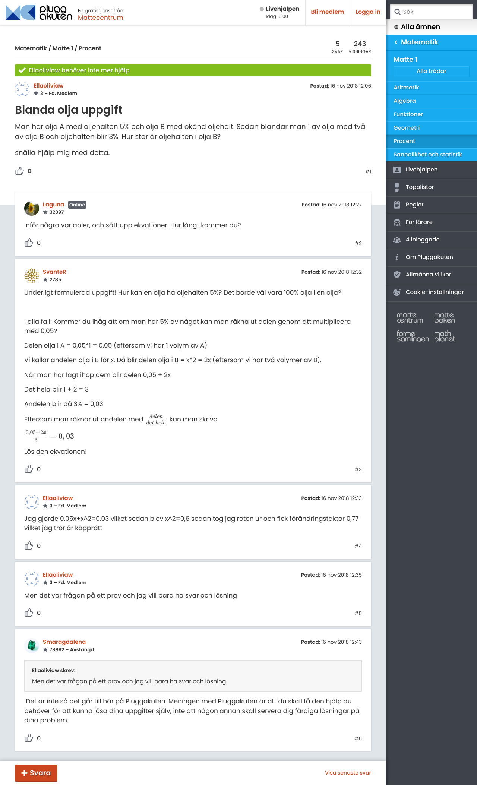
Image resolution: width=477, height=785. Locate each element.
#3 (358, 469)
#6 (358, 738)
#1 (368, 171)
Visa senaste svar (348, 772)
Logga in (368, 12)
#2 (358, 243)
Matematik (31, 49)
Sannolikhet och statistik (428, 155)
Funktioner (408, 114)
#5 (358, 613)
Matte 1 (63, 49)
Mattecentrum (100, 17)
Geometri (407, 128)
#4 (358, 546)
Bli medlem (327, 12)
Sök (397, 12)
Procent (90, 49)
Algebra (405, 101)
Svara (40, 773)
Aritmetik (406, 88)
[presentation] (156, 419)
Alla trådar (431, 71)
